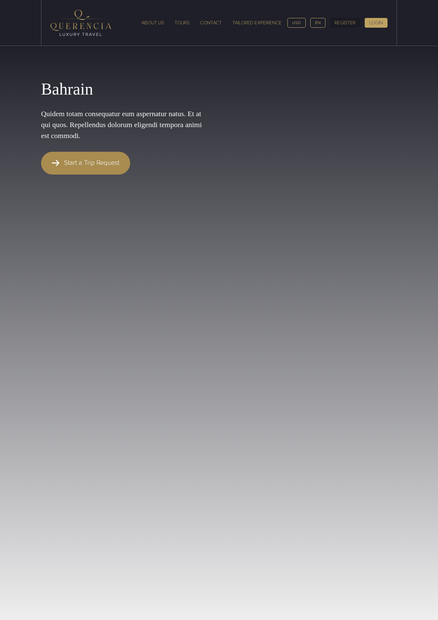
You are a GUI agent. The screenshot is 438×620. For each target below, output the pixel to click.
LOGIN (376, 22)
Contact (211, 22)
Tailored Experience (257, 22)
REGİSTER (345, 22)
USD (296, 23)
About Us (152, 22)
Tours (182, 22)
